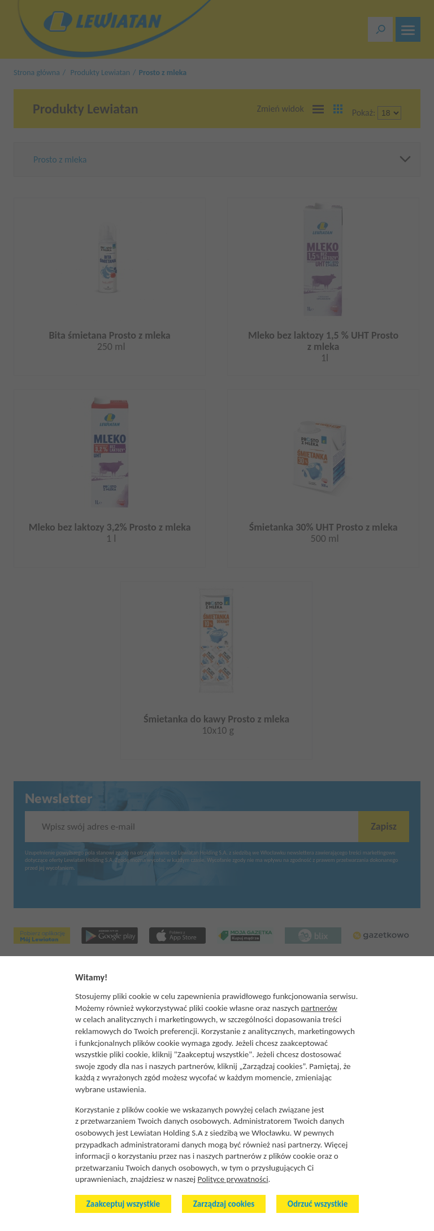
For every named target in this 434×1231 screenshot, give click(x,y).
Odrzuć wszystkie (318, 1204)
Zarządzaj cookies (223, 1204)
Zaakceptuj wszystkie (123, 1204)
